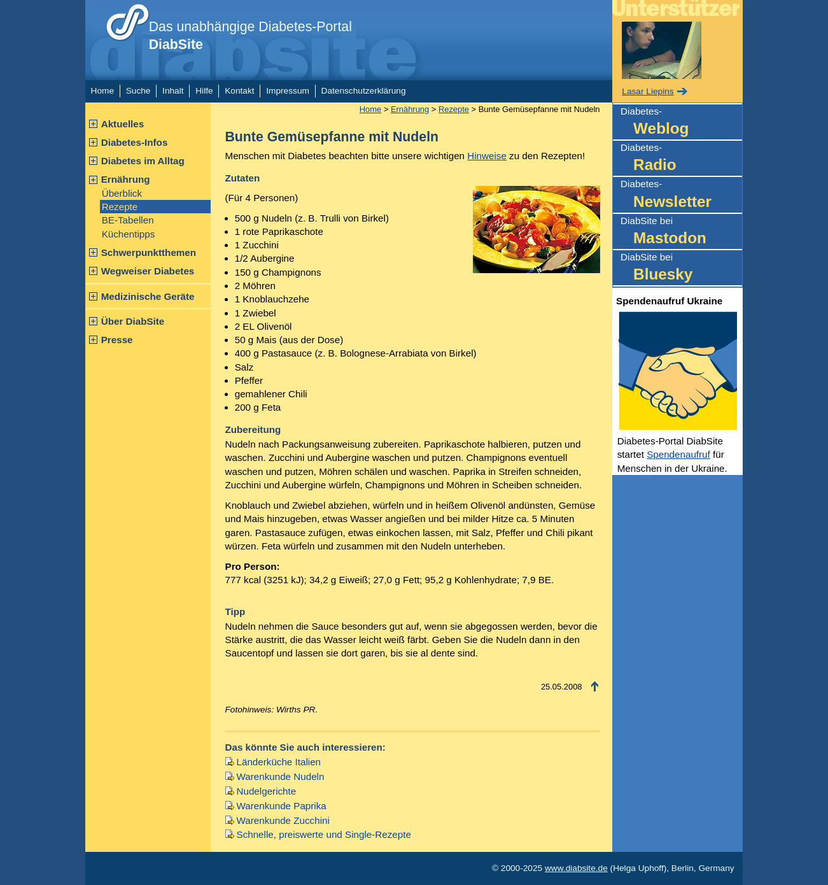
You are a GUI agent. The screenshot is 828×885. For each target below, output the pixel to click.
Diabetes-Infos (134, 142)
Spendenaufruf (678, 454)
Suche (138, 91)
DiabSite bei (681, 232)
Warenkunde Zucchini (283, 820)
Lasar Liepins (647, 91)
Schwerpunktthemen (148, 252)
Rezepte (120, 206)
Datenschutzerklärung (363, 91)
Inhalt (172, 91)
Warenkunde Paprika (281, 805)
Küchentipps (128, 234)
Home (102, 91)
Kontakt (239, 91)
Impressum (287, 91)
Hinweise (487, 155)
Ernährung (125, 179)
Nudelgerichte (267, 791)
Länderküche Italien (279, 761)
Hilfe (204, 91)
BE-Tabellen (128, 220)
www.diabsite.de (576, 868)
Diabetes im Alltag (143, 160)
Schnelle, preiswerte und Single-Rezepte (324, 834)
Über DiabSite (133, 321)
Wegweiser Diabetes (148, 271)
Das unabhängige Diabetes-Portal (250, 35)
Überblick (122, 193)
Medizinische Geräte (148, 296)
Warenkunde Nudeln (281, 776)
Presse (117, 339)
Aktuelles (122, 123)
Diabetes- (681, 122)
